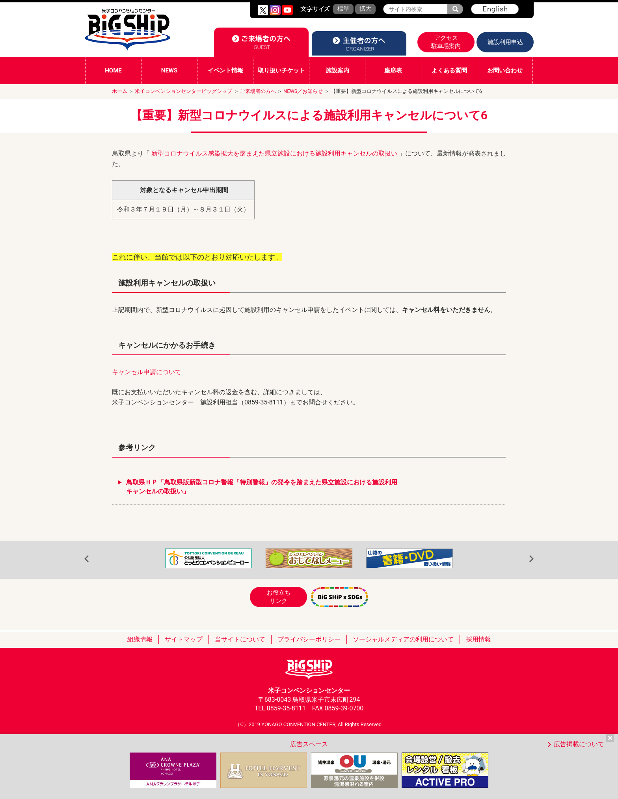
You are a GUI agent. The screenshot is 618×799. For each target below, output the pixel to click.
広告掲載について (579, 744)
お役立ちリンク (278, 596)
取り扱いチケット (281, 70)
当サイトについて (240, 639)
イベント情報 (225, 70)
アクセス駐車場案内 (446, 42)
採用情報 (478, 639)
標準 (343, 8)
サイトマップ (184, 639)
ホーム (119, 91)
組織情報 (140, 639)
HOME (113, 70)
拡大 (365, 8)
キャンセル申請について (146, 372)
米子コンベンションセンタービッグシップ (183, 91)
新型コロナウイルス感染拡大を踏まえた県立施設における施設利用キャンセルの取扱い (275, 153)
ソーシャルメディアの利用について (403, 639)
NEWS (169, 70)
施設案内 (337, 70)
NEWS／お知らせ (303, 91)
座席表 (393, 70)
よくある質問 (449, 70)
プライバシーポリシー (309, 639)
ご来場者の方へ (258, 91)
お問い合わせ (505, 70)
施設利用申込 (505, 42)
